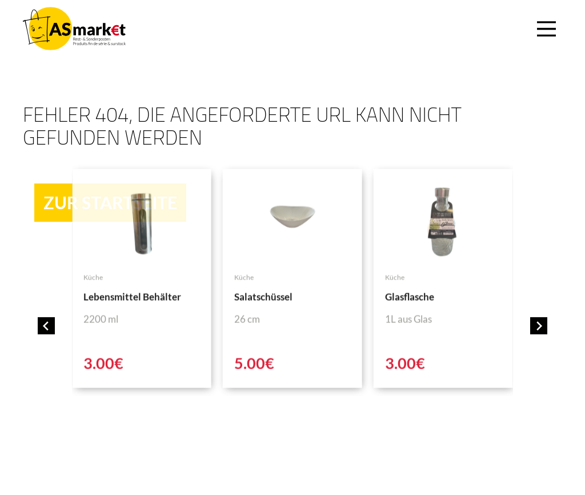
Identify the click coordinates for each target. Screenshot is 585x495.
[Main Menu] (544, 28)
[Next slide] (538, 325)
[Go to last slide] (46, 325)
